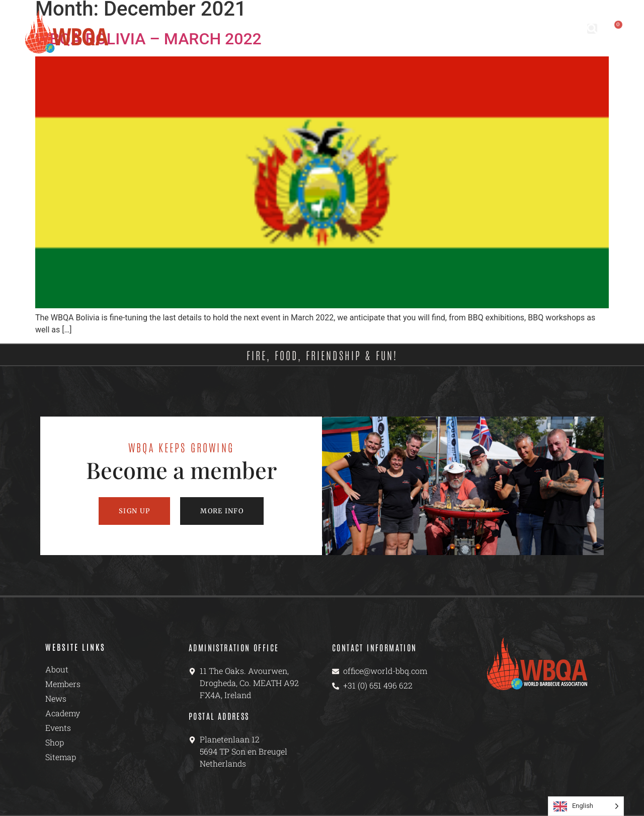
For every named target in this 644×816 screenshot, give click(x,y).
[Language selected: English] (586, 806)
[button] (592, 29)
